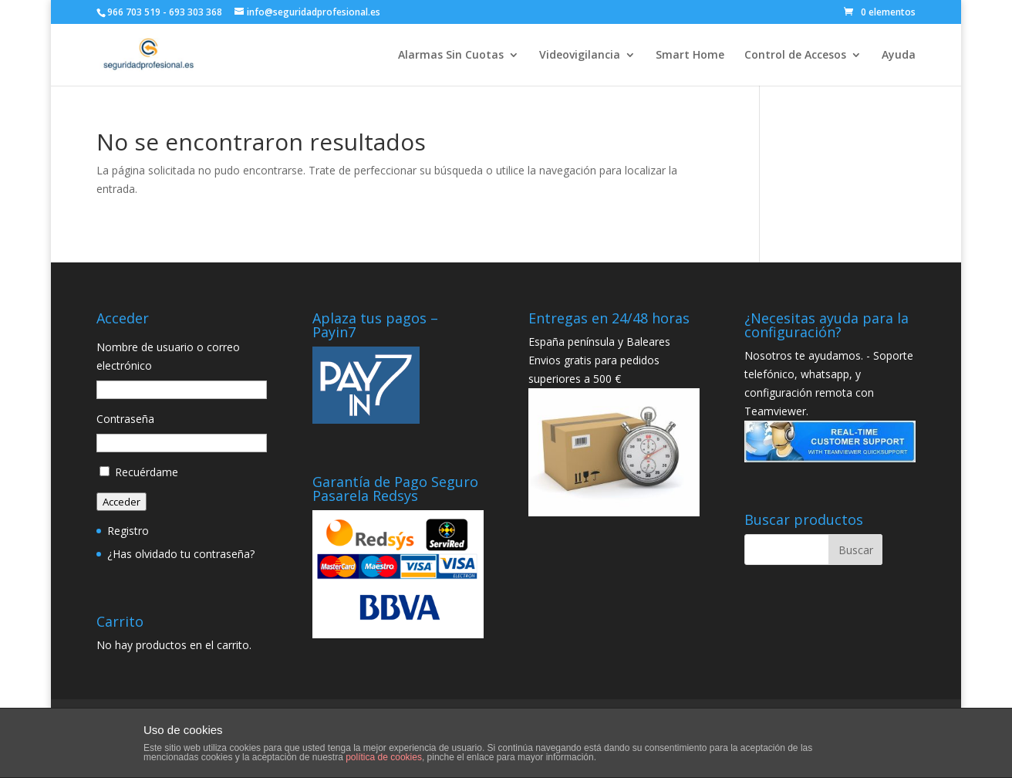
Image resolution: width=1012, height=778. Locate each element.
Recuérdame (146, 472)
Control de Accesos (795, 55)
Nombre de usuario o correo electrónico (168, 356)
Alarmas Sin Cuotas (451, 55)
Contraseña (125, 418)
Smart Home (690, 55)
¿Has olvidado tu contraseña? (181, 553)
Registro (128, 530)
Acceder (121, 502)
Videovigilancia (579, 55)
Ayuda (899, 55)
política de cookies (384, 757)
